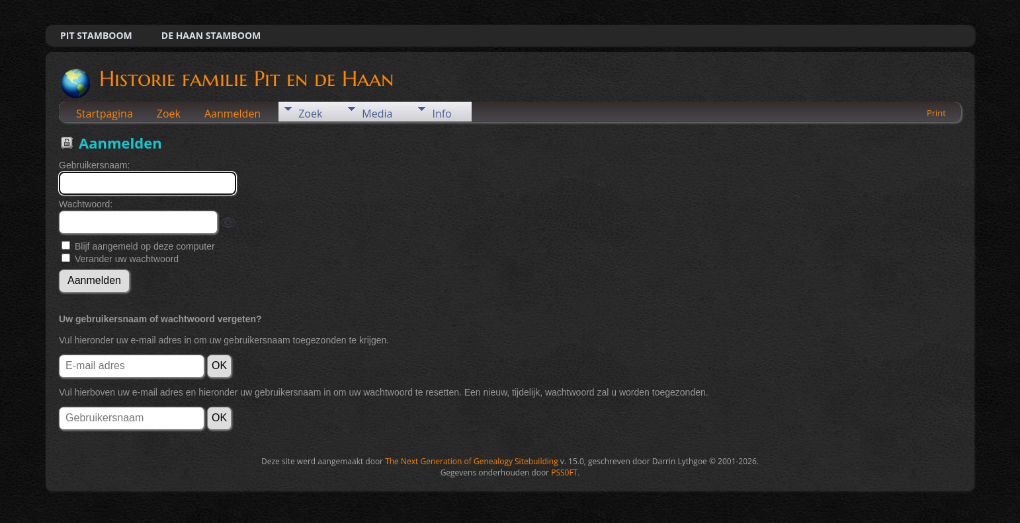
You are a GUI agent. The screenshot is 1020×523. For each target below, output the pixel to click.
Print (936, 113)
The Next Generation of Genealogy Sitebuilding (471, 461)
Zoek (169, 113)
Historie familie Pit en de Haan (245, 78)
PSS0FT (564, 472)
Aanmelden (232, 113)
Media (377, 113)
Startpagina (104, 113)
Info (441, 113)
